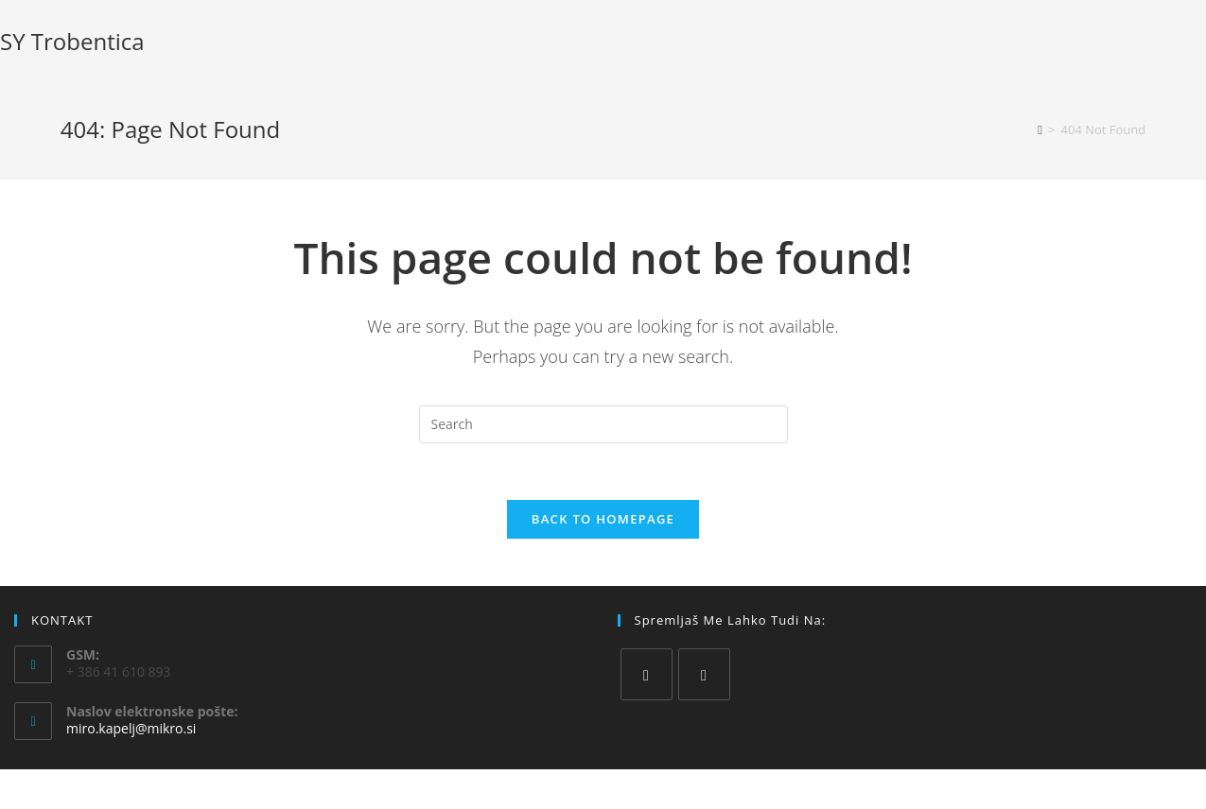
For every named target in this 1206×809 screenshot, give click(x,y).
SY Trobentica (72, 41)
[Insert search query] (603, 424)
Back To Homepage (603, 518)
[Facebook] (646, 674)
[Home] (1040, 129)
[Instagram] (704, 674)
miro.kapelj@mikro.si (131, 728)
